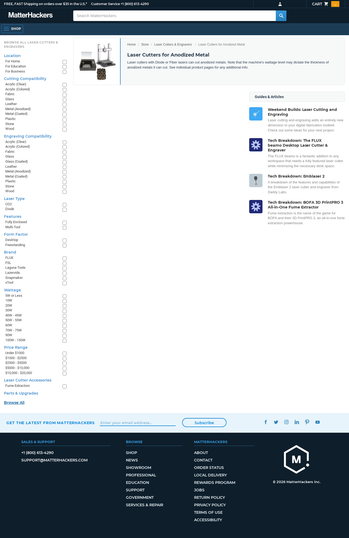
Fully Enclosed (16, 222)
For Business (15, 71)
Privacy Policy (210, 505)
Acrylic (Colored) (17, 89)
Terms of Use (208, 512)
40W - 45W (13, 315)
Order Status (209, 467)
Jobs (199, 490)
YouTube (317, 422)
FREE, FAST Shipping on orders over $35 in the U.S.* (45, 4)
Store (145, 44)
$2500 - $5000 (16, 363)
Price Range (16, 347)
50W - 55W (13, 320)
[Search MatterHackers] (281, 15)
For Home (12, 61)
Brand (10, 252)
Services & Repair (144, 505)
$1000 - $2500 (16, 358)
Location (12, 55)
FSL (8, 263)
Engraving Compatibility (28, 136)
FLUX (9, 258)
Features (12, 216)
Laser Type (14, 198)
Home (131, 44)
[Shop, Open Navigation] (12, 29)
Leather (11, 104)
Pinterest (307, 422)
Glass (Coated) (16, 161)
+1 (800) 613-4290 (135, 4)
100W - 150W (15, 340)
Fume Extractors (17, 386)
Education (137, 482)
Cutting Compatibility (25, 78)
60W (8, 325)
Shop (131, 452)
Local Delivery (210, 475)
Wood (9, 129)
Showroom (138, 467)
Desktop (11, 240)
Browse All (14, 402)
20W (8, 305)
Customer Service (105, 4)
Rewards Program (214, 482)
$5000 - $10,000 (17, 368)
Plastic (10, 119)
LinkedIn (297, 422)
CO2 (8, 204)
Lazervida (12, 273)
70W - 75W (13, 330)
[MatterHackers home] (30, 15)
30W (8, 310)
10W (8, 300)
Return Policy (209, 497)
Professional (141, 475)
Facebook (265, 422)
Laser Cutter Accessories (27, 380)
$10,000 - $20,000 (18, 373)
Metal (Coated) (16, 114)
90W (8, 335)
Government (140, 497)
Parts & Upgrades (21, 393)
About (201, 452)
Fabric (10, 94)
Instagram (286, 422)
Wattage (12, 290)
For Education (15, 66)
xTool (9, 282)
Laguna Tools (15, 268)
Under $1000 (14, 353)
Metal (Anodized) (18, 109)
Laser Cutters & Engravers (173, 44)
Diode (9, 209)
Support (135, 490)
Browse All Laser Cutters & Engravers (31, 45)
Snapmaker (14, 278)
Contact (203, 460)
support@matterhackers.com (54, 460)
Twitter (276, 422)
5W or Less (13, 296)
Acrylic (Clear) (15, 84)
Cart (325, 4)
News (132, 460)
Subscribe (204, 422)
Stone (9, 124)
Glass (9, 99)
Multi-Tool (12, 227)
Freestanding (15, 245)
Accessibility (208, 519)
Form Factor (16, 234)
